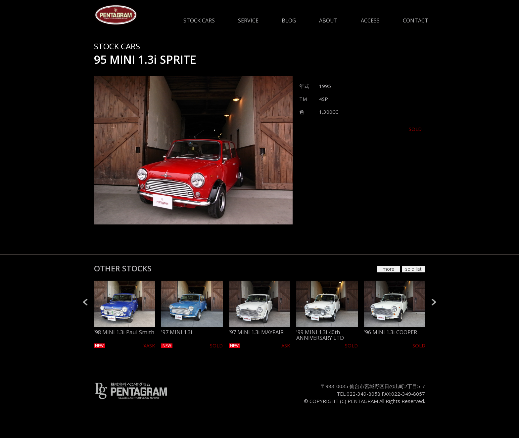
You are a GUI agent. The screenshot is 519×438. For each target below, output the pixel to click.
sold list (413, 269)
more (388, 269)
